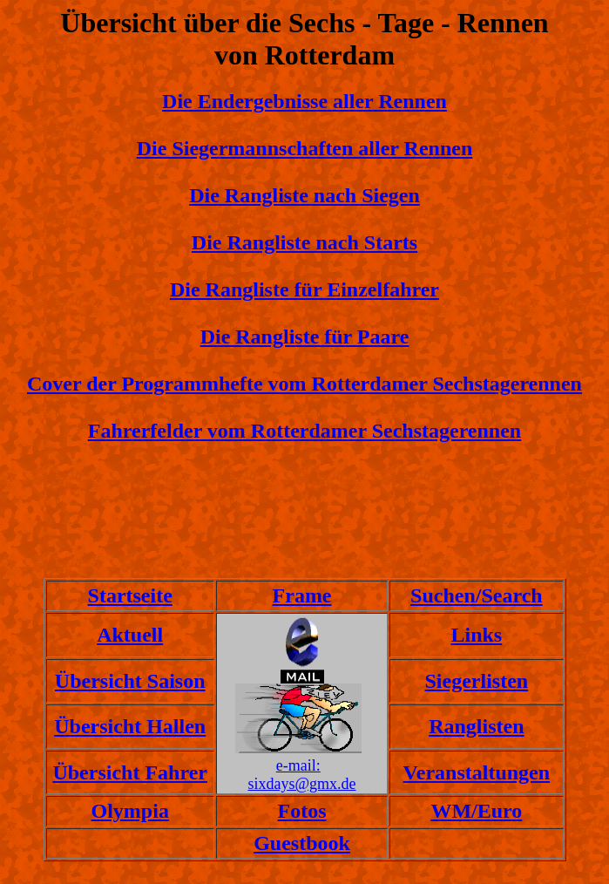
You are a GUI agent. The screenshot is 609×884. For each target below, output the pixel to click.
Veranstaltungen (476, 772)
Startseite (130, 595)
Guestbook (302, 843)
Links (476, 634)
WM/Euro (476, 810)
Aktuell (130, 634)
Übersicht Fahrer (129, 772)
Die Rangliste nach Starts (304, 242)
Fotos (302, 810)
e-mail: (298, 765)
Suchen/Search (476, 595)
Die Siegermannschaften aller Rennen (305, 148)
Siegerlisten (477, 681)
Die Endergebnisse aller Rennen (304, 101)
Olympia (130, 810)
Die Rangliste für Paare (304, 336)
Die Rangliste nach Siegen (304, 195)
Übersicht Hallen (130, 726)
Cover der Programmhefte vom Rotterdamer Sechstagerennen (304, 383)
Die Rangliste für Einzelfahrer (304, 289)
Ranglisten (476, 726)
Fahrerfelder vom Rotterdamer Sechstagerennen (304, 430)
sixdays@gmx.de (302, 783)
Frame (302, 595)
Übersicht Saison (130, 681)
